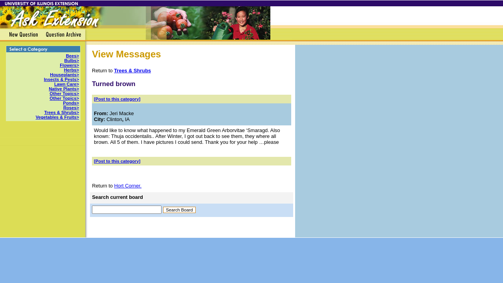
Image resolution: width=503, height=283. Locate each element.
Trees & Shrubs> (61, 112)
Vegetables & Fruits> (57, 117)
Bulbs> (71, 60)
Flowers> (69, 65)
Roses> (71, 107)
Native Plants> (64, 88)
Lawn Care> (66, 84)
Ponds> (71, 103)
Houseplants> (64, 74)
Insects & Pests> (61, 79)
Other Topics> (64, 93)
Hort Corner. (127, 186)
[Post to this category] (117, 99)
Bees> (72, 55)
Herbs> (71, 70)
